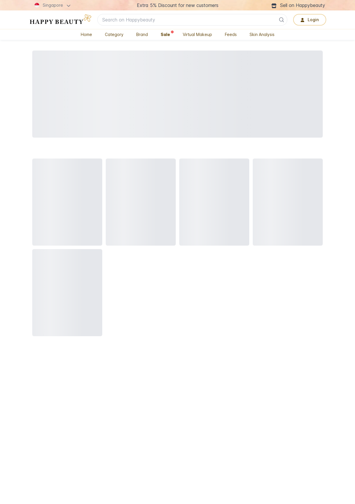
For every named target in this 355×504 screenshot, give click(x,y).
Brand (142, 34)
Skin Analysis (262, 34)
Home (86, 34)
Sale (167, 34)
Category (114, 34)
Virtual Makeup (197, 34)
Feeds (231, 34)
